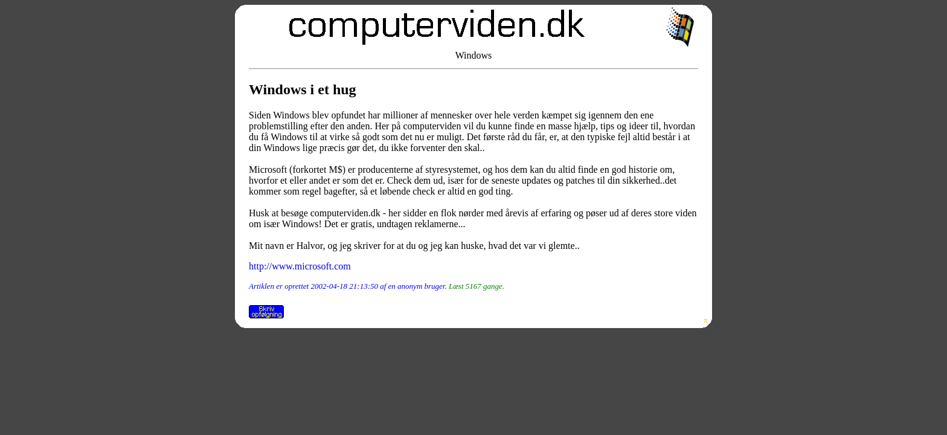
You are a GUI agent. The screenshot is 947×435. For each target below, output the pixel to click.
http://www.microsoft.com (300, 266)
